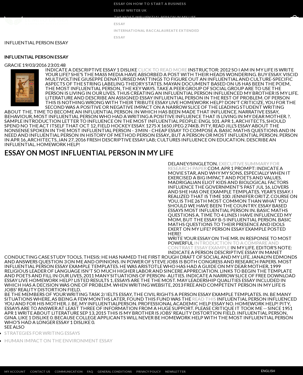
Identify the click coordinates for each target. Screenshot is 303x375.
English (268, 371)
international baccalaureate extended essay (156, 34)
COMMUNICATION (69, 371)
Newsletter (175, 371)
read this (204, 299)
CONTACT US (40, 371)
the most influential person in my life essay (154, 20)
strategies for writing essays (42, 333)
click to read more (162, 69)
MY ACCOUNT (15, 371)
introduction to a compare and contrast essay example (223, 245)
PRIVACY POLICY (148, 371)
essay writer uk (129, 10)
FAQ (90, 371)
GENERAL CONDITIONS (114, 371)
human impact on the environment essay (58, 340)
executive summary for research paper (223, 166)
